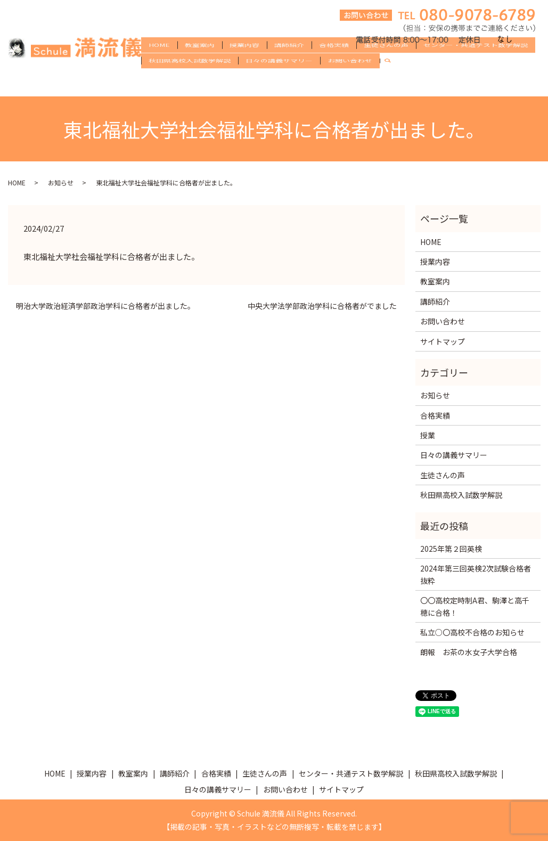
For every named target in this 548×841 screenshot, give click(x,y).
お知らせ (60, 182)
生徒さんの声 (386, 65)
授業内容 (244, 65)
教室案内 (200, 65)
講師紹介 (289, 65)
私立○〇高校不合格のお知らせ (472, 632)
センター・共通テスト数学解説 (475, 65)
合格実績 (334, 65)
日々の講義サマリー (279, 82)
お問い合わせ (350, 82)
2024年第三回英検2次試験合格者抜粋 (475, 574)
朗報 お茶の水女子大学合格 (468, 652)
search (392, 82)
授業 (427, 435)
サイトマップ (442, 341)
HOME (159, 65)
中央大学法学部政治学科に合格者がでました (322, 306)
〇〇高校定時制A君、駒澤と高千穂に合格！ (474, 606)
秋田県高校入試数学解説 (190, 82)
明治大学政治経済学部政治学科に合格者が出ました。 (105, 306)
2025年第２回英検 (451, 548)
